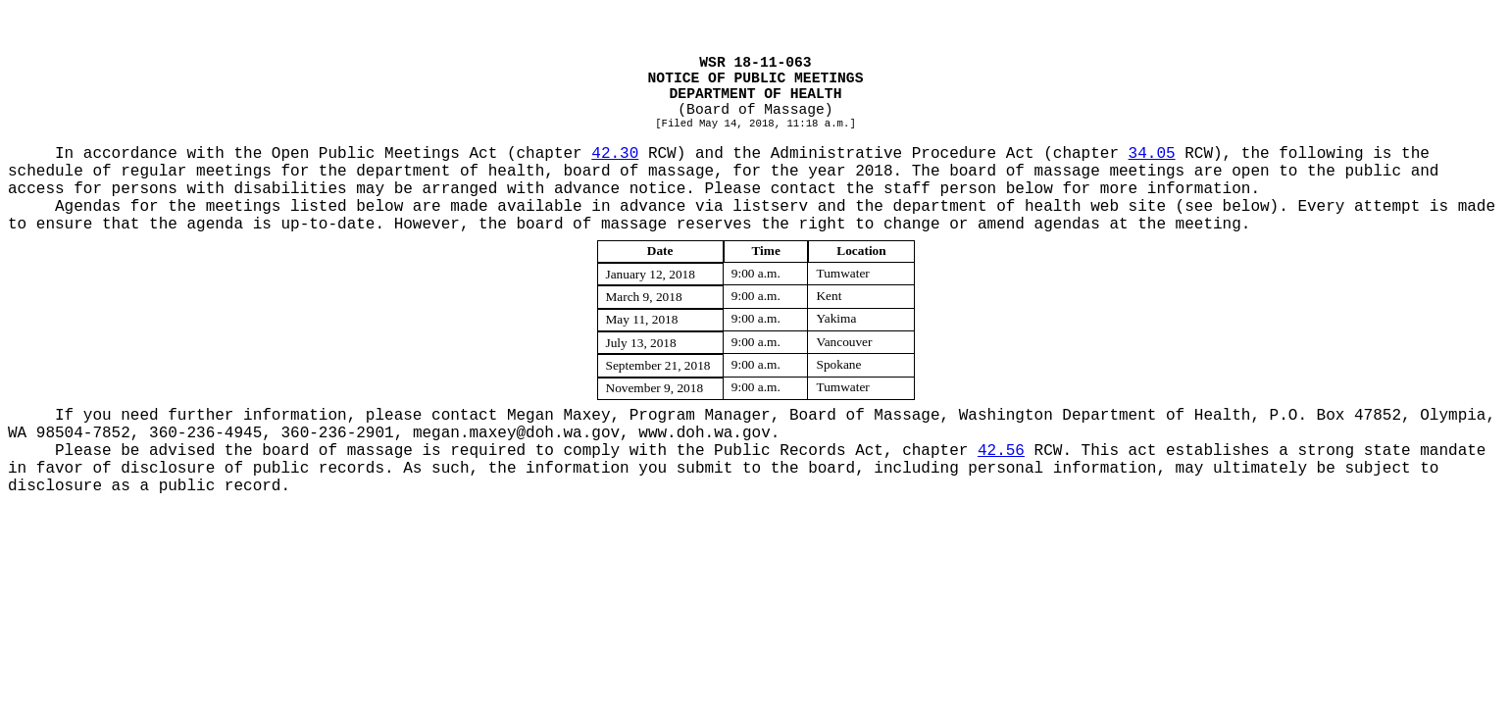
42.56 (1001, 451)
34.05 (1152, 154)
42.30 (614, 154)
